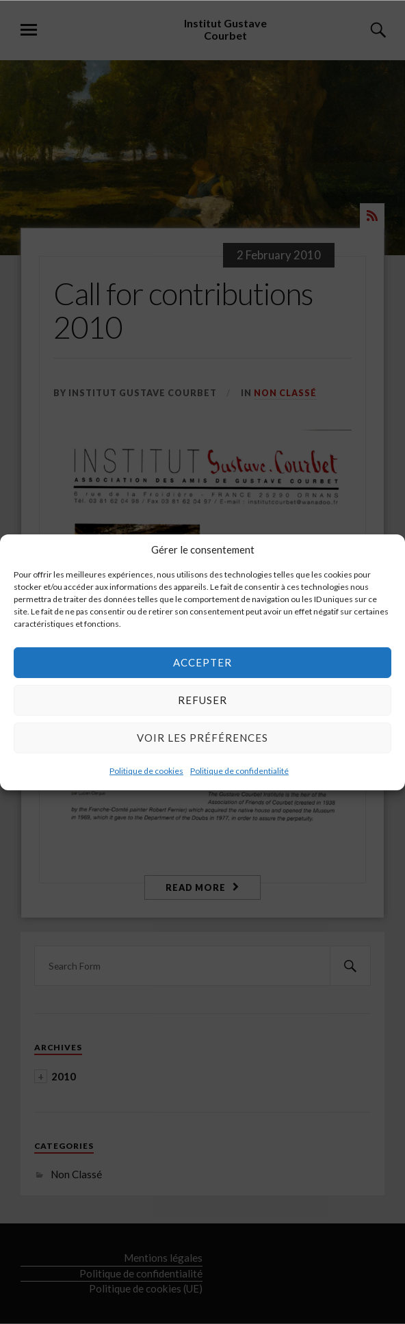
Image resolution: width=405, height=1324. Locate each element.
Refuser (202, 700)
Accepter (202, 662)
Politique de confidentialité (239, 770)
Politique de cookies (146, 770)
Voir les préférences (202, 737)
